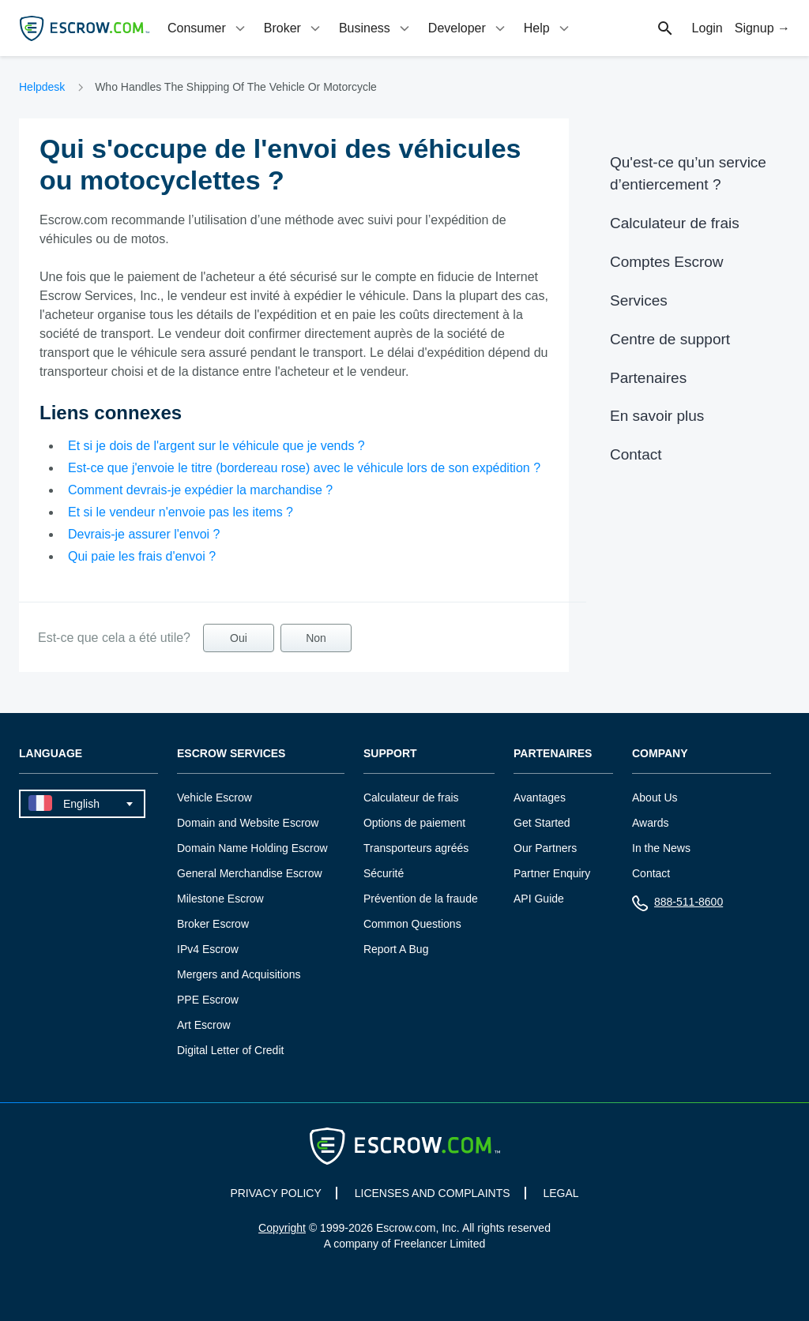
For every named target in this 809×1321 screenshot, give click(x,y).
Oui (238, 638)
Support (390, 754)
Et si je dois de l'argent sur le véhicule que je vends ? (216, 445)
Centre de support (670, 339)
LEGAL (560, 1193)
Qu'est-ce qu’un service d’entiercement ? (688, 173)
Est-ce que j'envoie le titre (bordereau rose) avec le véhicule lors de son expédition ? (304, 468)
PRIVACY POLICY (275, 1193)
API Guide (539, 898)
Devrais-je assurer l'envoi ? (144, 534)
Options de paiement (414, 822)
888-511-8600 (677, 905)
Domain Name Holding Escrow (252, 848)
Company (660, 754)
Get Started (542, 822)
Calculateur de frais (674, 223)
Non (316, 638)
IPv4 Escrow (208, 949)
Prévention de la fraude (420, 898)
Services (639, 300)
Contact (635, 454)
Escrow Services (231, 754)
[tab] (208, 28)
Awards (650, 822)
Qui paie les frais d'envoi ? (142, 556)
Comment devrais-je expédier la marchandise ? (200, 490)
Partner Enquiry (552, 873)
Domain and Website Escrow (247, 822)
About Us (655, 797)
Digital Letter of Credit (230, 1050)
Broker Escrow (213, 924)
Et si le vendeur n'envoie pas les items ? (180, 512)
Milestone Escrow (220, 898)
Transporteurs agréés (415, 848)
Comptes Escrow (667, 261)
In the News (661, 848)
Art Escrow (204, 1025)
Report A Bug (396, 949)
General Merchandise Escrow (249, 873)
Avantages (540, 797)
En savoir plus (657, 415)
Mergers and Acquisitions (238, 974)
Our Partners (545, 848)
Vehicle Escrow (214, 797)
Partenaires (648, 378)
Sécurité (383, 873)
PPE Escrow (208, 999)
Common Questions (412, 924)
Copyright (282, 1228)
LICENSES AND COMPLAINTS (432, 1193)
